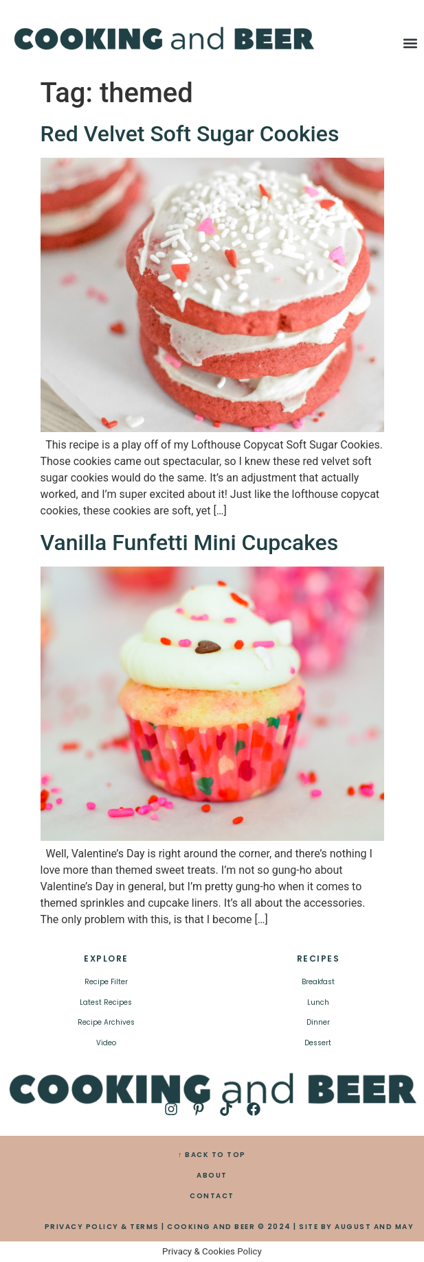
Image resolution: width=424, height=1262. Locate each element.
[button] (410, 43)
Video (106, 1043)
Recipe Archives (106, 1022)
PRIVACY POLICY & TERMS (102, 1227)
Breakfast (318, 982)
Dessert (317, 1043)
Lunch (318, 1002)
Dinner (318, 1022)
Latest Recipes (106, 1002)
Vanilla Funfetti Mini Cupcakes (190, 542)
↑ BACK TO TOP (212, 1155)
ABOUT (212, 1175)
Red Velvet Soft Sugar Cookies (190, 134)
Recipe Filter (106, 982)
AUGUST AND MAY (374, 1227)
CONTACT (212, 1196)
